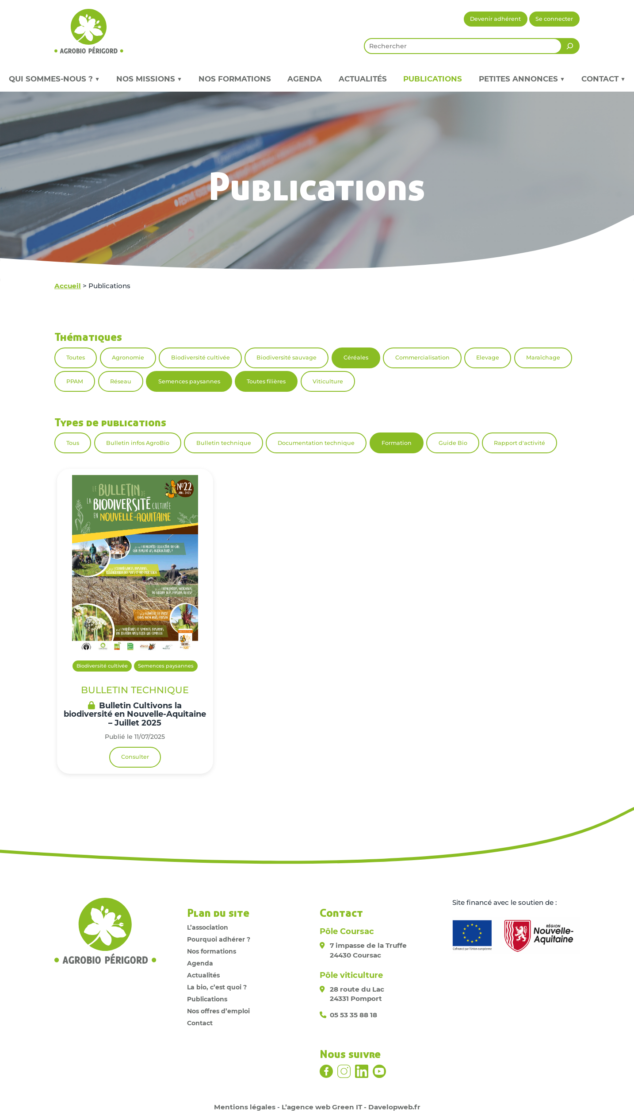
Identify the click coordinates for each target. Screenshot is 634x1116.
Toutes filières (266, 381)
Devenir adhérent (495, 18)
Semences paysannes (189, 381)
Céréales (356, 357)
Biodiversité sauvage (286, 357)
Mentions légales (244, 1107)
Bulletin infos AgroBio (137, 443)
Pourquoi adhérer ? (218, 939)
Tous (72, 443)
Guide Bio (453, 443)
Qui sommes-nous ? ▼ (54, 78)
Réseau (120, 381)
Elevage (487, 357)
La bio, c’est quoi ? (217, 987)
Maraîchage (543, 357)
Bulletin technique (223, 443)
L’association (207, 927)
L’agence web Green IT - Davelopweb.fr (351, 1107)
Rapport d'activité (519, 443)
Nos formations (235, 78)
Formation (397, 443)
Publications (432, 78)
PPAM (74, 381)
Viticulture (328, 381)
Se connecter (554, 18)
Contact (200, 1023)
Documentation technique (316, 443)
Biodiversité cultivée (200, 357)
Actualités (363, 78)
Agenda (304, 78)
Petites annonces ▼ (522, 78)
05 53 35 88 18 (353, 1015)
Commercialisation (422, 357)
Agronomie (128, 357)
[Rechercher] (570, 46)
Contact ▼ (603, 78)
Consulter (135, 756)
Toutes (75, 357)
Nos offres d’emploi (218, 1011)
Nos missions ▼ (149, 78)
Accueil (67, 286)
